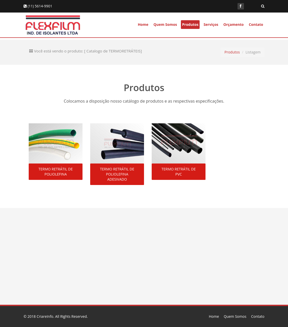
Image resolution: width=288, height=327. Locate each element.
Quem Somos (165, 24)
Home (143, 24)
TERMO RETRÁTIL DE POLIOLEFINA (55, 172)
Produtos (190, 24)
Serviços (210, 24)
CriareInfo (45, 316)
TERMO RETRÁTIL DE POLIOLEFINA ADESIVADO (117, 174)
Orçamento (233, 24)
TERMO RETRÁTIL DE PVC (178, 172)
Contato (256, 24)
